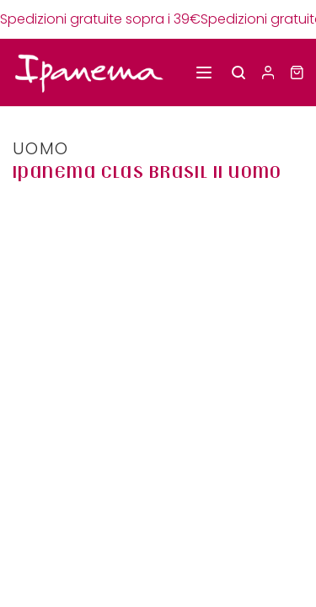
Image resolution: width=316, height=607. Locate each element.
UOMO (41, 148)
